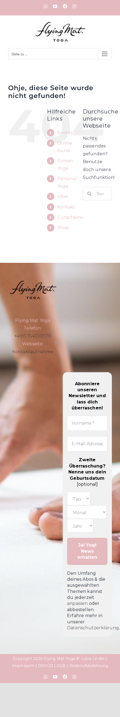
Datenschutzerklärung (93, 627)
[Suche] (89, 193)
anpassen (77, 603)
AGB (61, 665)
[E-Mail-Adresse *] (87, 443)
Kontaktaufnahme (32, 351)
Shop (63, 227)
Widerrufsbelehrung (88, 665)
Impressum (23, 665)
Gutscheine (70, 217)
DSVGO (45, 665)
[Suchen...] (97, 193)
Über (63, 196)
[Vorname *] (87, 423)
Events (64, 132)
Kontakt (66, 207)
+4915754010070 (32, 336)
